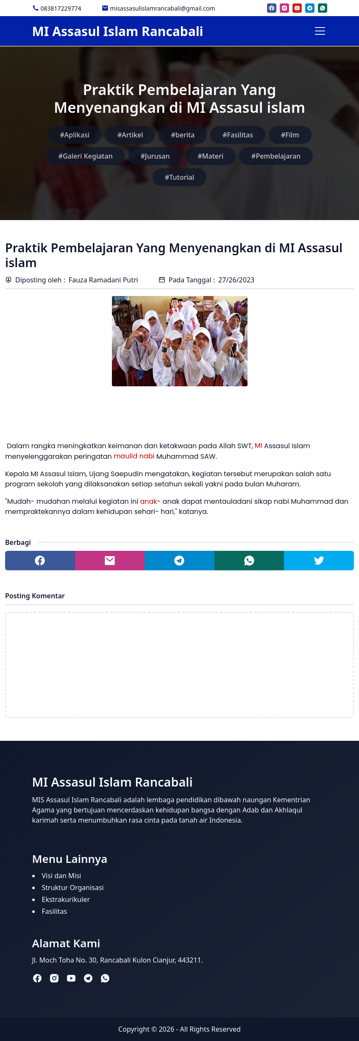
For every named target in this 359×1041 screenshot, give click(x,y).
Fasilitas (54, 911)
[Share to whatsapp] (249, 560)
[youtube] (297, 8)
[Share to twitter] (319, 560)
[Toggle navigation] (320, 31)
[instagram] (284, 8)
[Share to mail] (110, 560)
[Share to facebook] (40, 560)
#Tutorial (179, 177)
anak (148, 501)
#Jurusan (155, 156)
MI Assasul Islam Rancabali (117, 31)
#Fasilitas (238, 135)
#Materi (210, 156)
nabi (147, 456)
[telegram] (309, 8)
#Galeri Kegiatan (85, 156)
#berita (183, 135)
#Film (290, 135)
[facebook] (271, 8)
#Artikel (130, 135)
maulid (125, 456)
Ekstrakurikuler (66, 899)
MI (258, 445)
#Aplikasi (74, 135)
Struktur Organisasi (73, 887)
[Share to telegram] (179, 560)
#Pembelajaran (276, 156)
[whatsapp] (322, 8)
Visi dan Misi (61, 875)
